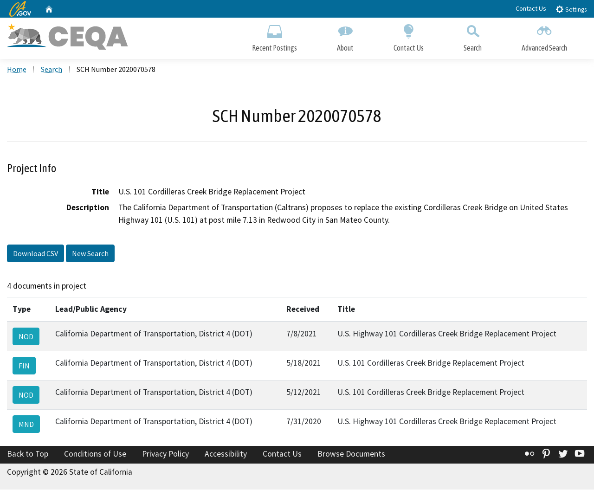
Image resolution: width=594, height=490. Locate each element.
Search (472, 36)
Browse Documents (351, 454)
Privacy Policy (165, 454)
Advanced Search (544, 36)
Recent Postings (274, 36)
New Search (90, 254)
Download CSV (35, 254)
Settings (571, 9)
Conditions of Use (95, 454)
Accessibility (226, 454)
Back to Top (27, 454)
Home (16, 70)
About (345, 36)
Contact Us (531, 8)
